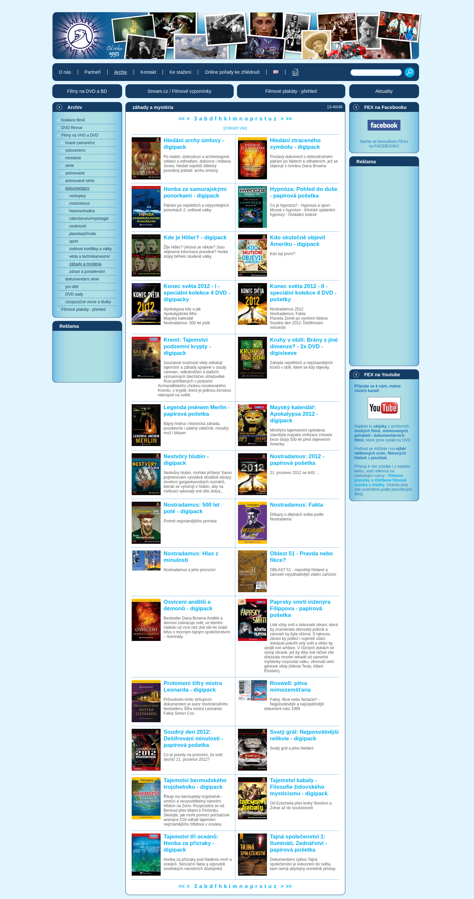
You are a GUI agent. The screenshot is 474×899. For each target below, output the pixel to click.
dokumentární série (82, 279)
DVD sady (74, 294)
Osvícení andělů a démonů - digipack (188, 605)
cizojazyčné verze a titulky (88, 302)
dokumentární (78, 188)
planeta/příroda (82, 233)
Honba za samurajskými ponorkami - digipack (195, 192)
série (70, 165)
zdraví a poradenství (87, 271)
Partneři (93, 72)
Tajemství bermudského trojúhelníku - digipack (195, 783)
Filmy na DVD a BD (87, 91)
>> (289, 118)
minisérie (73, 158)
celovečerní (76, 150)
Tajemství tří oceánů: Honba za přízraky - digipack (191, 843)
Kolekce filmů (73, 120)
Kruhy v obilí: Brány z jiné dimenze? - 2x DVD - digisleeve (304, 346)
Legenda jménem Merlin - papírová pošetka (197, 410)
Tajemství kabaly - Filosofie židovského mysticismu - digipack (299, 787)
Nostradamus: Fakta (296, 505)
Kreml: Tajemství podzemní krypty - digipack (187, 346)
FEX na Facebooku (385, 107)
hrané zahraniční (80, 143)
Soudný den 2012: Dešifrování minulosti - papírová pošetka (193, 738)
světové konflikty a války (90, 249)
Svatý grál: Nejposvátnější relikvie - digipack (304, 735)
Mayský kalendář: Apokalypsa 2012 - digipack (294, 414)
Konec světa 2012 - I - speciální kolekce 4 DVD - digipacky (197, 293)
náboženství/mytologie (89, 218)
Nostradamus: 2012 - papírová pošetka (297, 459)
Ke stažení (180, 72)
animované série (80, 180)
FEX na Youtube (382, 374)
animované (75, 173)
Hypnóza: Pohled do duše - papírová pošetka (303, 192)
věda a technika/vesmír (89, 256)
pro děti (72, 286)
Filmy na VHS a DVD (80, 135)
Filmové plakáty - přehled (84, 309)
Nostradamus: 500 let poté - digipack (192, 508)
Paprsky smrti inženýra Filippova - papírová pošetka (300, 608)
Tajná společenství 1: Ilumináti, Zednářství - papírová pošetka (298, 843)
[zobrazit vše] (235, 128)
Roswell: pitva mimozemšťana (290, 686)
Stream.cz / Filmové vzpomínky (179, 91)
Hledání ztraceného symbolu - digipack (295, 143)
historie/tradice (82, 211)
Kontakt (148, 72)
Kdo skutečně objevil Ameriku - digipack (297, 240)
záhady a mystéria (85, 264)
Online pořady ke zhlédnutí (232, 72)
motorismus (79, 203)
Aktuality (384, 91)
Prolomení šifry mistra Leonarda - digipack (193, 686)
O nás (65, 72)
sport (73, 241)
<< (181, 118)
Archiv (74, 107)
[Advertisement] (87, 356)
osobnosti (77, 226)
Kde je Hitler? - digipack (195, 237)
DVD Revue (72, 127)
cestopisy (77, 196)
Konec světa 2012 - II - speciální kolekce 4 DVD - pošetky (303, 293)
